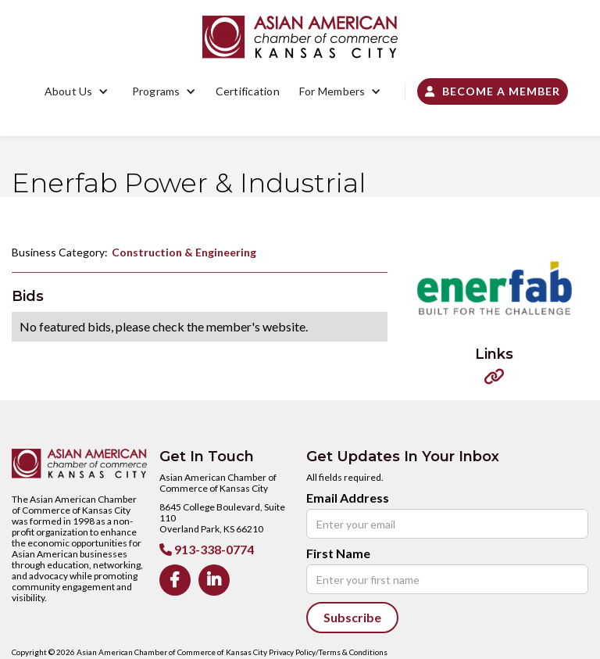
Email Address (347, 498)
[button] (76, 91)
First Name (338, 553)
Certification (248, 91)
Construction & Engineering (184, 252)
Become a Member (492, 91)
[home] (300, 37)
